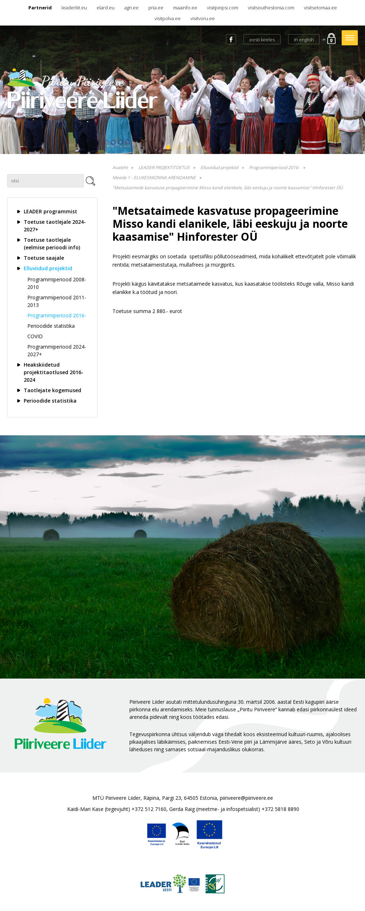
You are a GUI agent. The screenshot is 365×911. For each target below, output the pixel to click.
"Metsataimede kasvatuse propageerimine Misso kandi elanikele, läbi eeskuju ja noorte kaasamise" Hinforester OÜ (227, 188)
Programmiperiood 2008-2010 (56, 283)
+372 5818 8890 (280, 809)
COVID (35, 336)
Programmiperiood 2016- (56, 315)
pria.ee (155, 7)
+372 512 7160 (148, 809)
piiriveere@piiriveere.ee (246, 797)
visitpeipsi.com (222, 7)
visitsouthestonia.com (271, 7)
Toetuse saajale (44, 257)
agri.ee (131, 7)
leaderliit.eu (74, 7)
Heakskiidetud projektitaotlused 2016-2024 (53, 372)
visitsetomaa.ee (320, 7)
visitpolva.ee (167, 18)
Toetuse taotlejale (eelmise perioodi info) (52, 243)
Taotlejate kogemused (52, 390)
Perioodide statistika (51, 325)
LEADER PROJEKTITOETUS (164, 167)
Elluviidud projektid (48, 268)
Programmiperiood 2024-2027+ (56, 350)
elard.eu (106, 7)
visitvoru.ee (202, 18)
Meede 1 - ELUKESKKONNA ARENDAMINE (154, 178)
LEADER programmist (50, 211)
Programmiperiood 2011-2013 (56, 301)
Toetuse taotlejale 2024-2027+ (55, 225)
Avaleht (120, 167)
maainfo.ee (185, 7)
